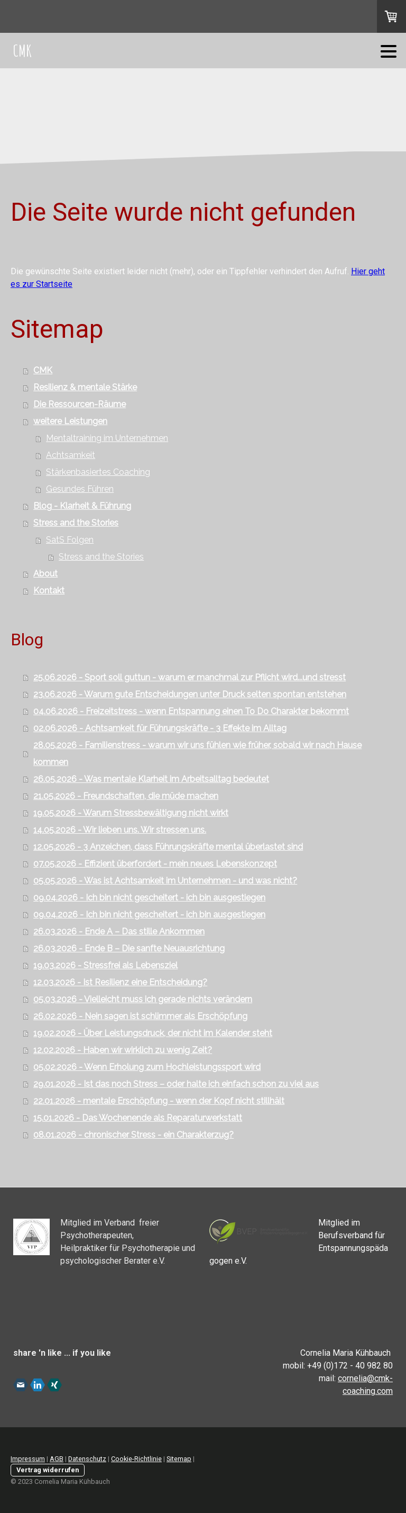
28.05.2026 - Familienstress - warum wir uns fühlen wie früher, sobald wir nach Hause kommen (197, 753)
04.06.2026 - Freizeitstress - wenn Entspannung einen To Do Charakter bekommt (191, 711)
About (45, 574)
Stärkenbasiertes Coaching (98, 472)
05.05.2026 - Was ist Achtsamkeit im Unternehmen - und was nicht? (165, 881)
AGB (56, 1459)
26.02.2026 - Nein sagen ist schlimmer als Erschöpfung (140, 1016)
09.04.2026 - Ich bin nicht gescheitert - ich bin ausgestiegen (149, 898)
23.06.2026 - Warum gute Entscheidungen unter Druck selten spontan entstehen (189, 694)
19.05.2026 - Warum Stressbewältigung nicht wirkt (130, 813)
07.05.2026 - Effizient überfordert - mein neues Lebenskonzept (155, 864)
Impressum (28, 1459)
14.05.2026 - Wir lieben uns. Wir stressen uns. (119, 830)
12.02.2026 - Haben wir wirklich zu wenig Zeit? (122, 1050)
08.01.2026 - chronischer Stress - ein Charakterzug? (133, 1135)
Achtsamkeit (70, 455)
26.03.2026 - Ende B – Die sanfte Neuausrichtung (129, 948)
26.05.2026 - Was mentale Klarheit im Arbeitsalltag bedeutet (151, 779)
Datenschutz (87, 1459)
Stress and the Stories (75, 523)
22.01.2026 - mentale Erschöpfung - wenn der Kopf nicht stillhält (158, 1101)
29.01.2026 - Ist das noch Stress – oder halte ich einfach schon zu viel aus (176, 1084)
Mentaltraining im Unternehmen (107, 438)
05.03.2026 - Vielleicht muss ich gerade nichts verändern (142, 999)
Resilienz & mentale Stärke (85, 387)
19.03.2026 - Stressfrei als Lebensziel (105, 965)
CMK (42, 370)
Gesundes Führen (80, 489)
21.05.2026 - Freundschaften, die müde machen (125, 796)
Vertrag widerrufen (47, 1470)
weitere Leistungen (70, 421)
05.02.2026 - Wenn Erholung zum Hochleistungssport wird (147, 1067)
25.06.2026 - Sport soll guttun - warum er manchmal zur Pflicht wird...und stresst (189, 677)
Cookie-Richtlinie (136, 1459)
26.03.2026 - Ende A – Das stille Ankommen (119, 931)
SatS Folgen (70, 540)
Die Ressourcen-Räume (79, 404)
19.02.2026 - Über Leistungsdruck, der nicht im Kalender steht (152, 1033)
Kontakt (48, 591)
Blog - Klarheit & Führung (82, 506)
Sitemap (179, 1459)
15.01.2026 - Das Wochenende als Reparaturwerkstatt (137, 1118)
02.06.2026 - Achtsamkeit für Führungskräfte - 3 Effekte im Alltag (160, 728)
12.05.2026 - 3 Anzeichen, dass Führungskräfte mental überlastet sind (168, 847)
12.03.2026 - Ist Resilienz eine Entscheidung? (120, 982)
